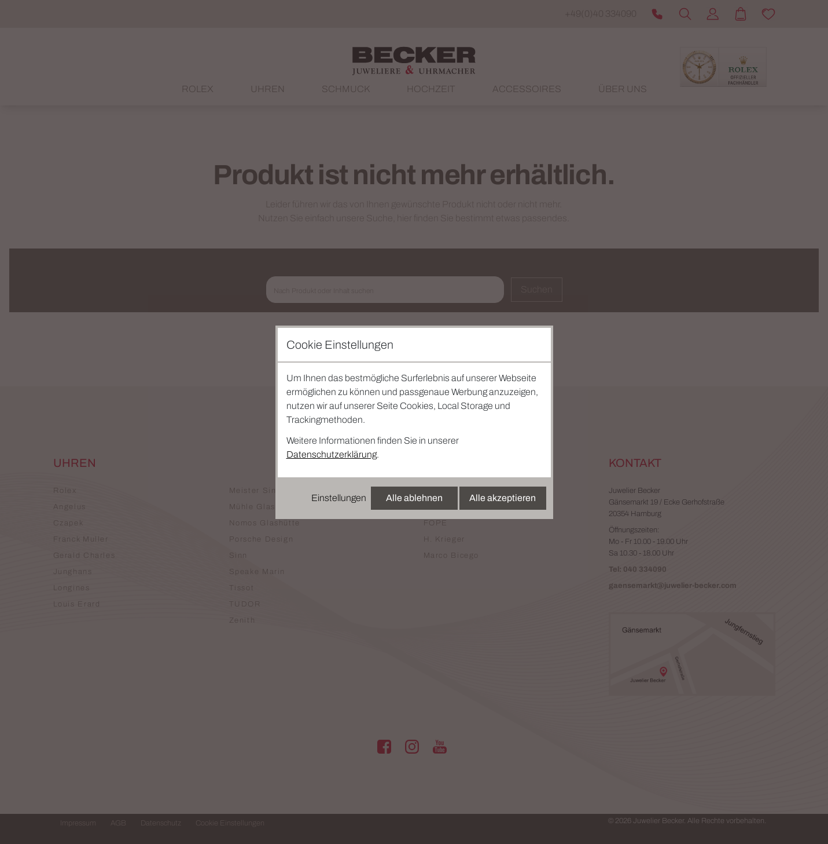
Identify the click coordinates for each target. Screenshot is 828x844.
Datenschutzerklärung (331, 454)
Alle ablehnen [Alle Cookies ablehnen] (414, 498)
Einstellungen (338, 498)
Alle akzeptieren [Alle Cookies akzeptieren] (502, 498)
